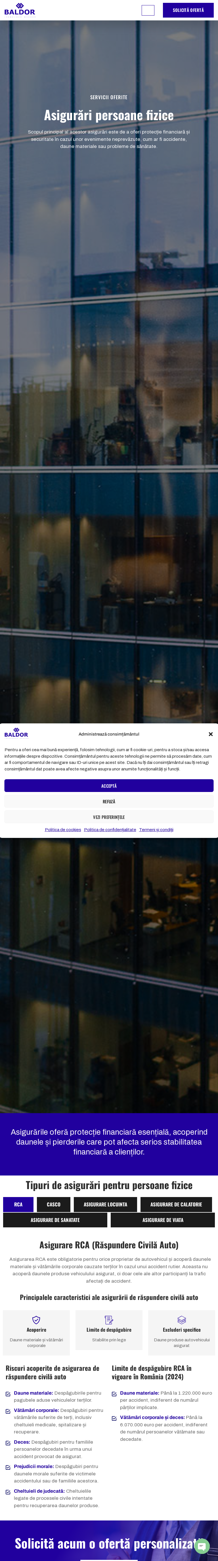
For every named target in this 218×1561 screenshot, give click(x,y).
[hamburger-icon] (148, 10)
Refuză (109, 801)
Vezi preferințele (109, 817)
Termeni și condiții (156, 829)
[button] (211, 734)
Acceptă (109, 786)
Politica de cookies (63, 829)
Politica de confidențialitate (110, 829)
